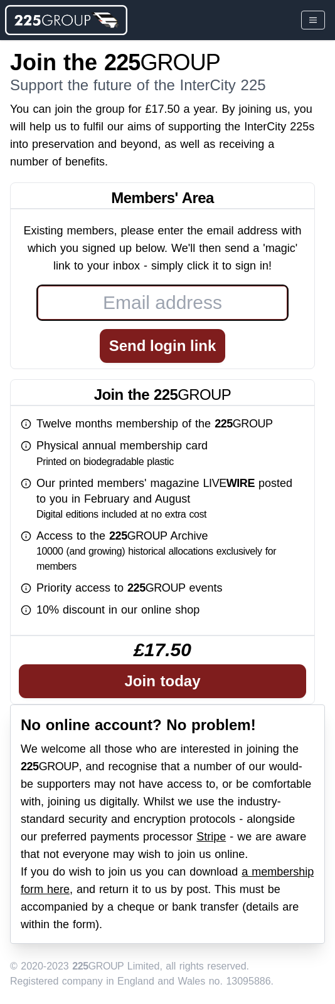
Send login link (162, 345)
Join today (162, 680)
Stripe (211, 836)
